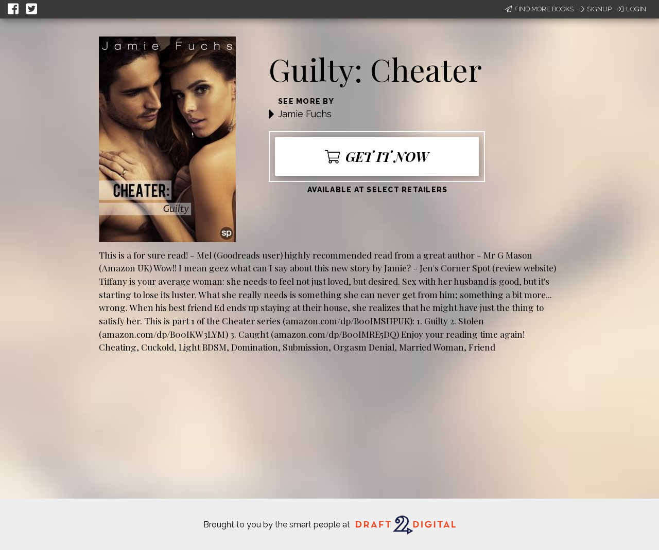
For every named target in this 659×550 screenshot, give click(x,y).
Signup (595, 9)
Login (631, 9)
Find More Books (539, 9)
